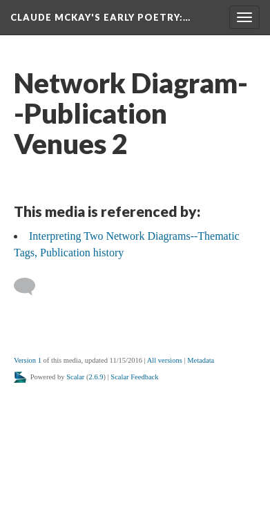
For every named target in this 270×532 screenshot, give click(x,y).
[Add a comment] (31, 287)
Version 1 (27, 360)
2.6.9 (96, 377)
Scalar (75, 377)
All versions (164, 360)
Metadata (200, 360)
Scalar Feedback (134, 377)
